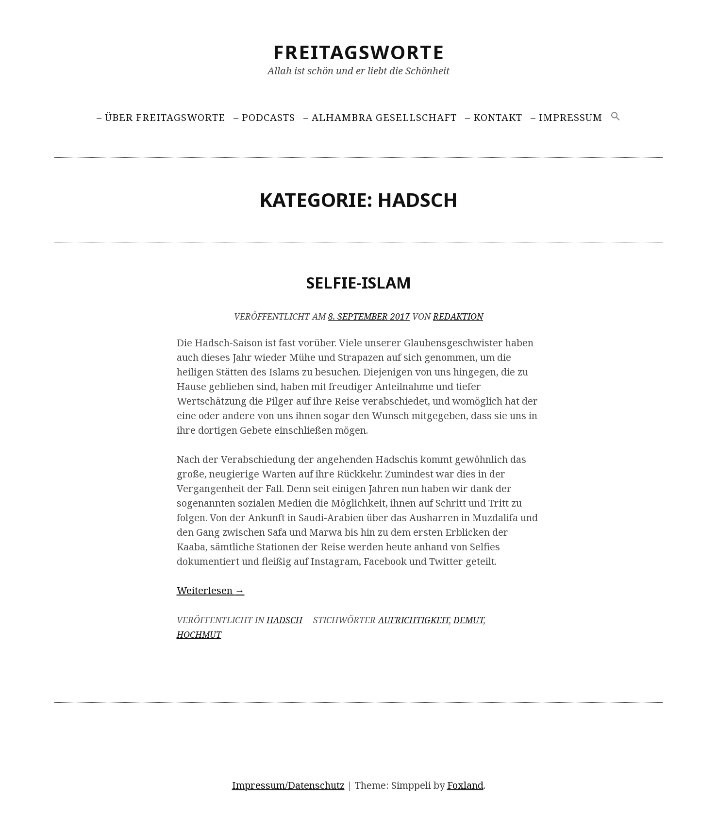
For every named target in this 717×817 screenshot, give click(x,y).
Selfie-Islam (358, 282)
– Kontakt (493, 117)
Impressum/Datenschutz (288, 785)
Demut (468, 620)
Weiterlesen (211, 590)
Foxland (465, 785)
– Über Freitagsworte (161, 117)
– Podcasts (264, 117)
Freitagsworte (359, 51)
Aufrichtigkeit (413, 620)
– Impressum (566, 117)
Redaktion (458, 316)
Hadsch (284, 620)
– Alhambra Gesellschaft (380, 117)
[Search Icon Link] (615, 116)
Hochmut (199, 634)
